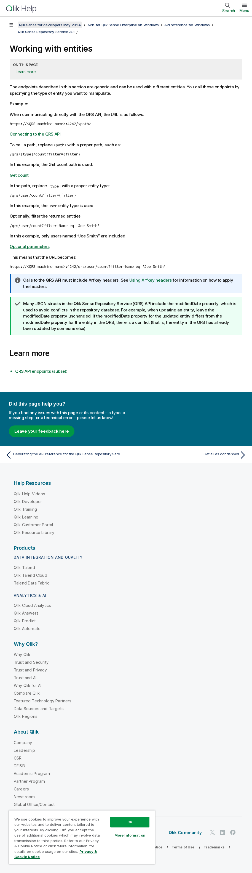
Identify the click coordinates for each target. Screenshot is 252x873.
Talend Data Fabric (31, 583)
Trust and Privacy (30, 670)
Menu (244, 10)
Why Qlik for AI (27, 685)
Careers (21, 789)
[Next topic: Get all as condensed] (188, 455)
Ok (129, 822)
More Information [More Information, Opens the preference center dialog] (129, 835)
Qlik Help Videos (29, 493)
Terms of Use (183, 847)
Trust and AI (25, 677)
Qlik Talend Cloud (30, 575)
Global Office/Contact (34, 804)
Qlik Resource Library (34, 532)
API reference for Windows (187, 25)
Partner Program (29, 781)
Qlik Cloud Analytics (32, 605)
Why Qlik (22, 654)
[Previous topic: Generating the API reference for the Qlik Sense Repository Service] (64, 455)
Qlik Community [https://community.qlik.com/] (185, 832)
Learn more (26, 71)
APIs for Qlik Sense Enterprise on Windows (123, 25)
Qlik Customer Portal (33, 524)
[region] (82, 837)
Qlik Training (25, 509)
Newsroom (24, 796)
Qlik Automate (27, 628)
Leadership (24, 750)
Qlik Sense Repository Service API (46, 32)
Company (23, 742)
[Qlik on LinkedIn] (222, 832)
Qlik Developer (28, 501)
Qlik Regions (25, 716)
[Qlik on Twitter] (212, 832)
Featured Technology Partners (42, 701)
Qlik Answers (26, 613)
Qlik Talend (24, 567)
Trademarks (214, 847)
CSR (18, 758)
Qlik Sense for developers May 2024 (50, 25)
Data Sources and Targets (39, 708)
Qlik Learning (26, 517)
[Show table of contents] (11, 25)
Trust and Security (31, 662)
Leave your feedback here (41, 431)
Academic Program (32, 773)
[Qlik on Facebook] (233, 832)
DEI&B (19, 765)
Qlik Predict (25, 620)
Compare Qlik (27, 693)
